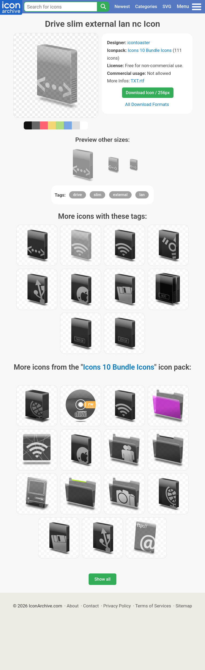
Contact (91, 605)
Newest (122, 6)
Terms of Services (153, 605)
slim (97, 194)
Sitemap (184, 605)
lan (142, 194)
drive (77, 194)
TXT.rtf (137, 80)
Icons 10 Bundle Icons (150, 50)
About (73, 605)
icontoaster (138, 42)
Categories (146, 6)
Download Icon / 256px (147, 92)
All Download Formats (147, 104)
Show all (102, 579)
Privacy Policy (117, 605)
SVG (167, 6)
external (120, 194)
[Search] (103, 7)
